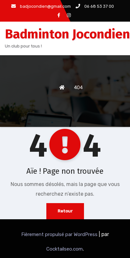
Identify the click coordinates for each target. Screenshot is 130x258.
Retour (65, 211)
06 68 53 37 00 (95, 6)
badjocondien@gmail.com (41, 6)
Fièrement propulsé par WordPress (60, 234)
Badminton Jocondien (67, 34)
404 (78, 87)
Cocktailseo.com (64, 249)
